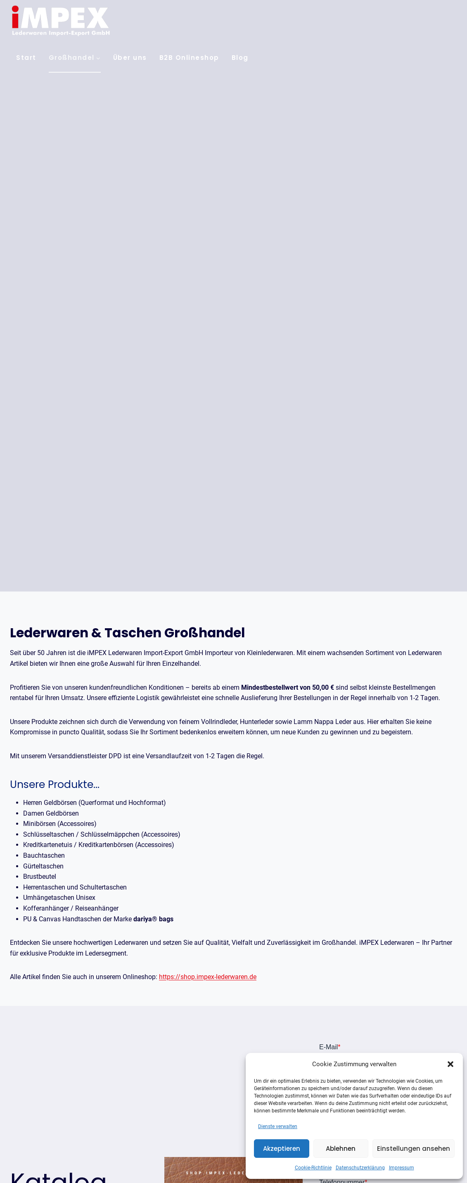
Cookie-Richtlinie (313, 1168)
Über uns (130, 57)
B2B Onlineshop (189, 57)
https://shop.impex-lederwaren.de (207, 977)
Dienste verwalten (277, 1126)
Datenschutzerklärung (360, 1168)
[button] (450, 1064)
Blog (240, 57)
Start (26, 57)
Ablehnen (341, 1148)
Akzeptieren (281, 1148)
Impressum (401, 1168)
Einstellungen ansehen (413, 1148)
